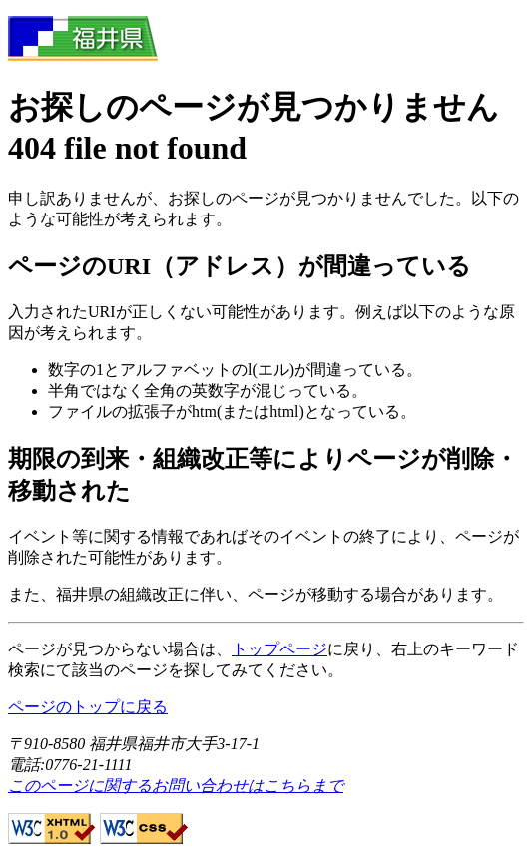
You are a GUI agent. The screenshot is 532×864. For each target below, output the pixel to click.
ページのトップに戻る (88, 706)
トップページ (279, 649)
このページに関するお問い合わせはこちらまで (175, 785)
